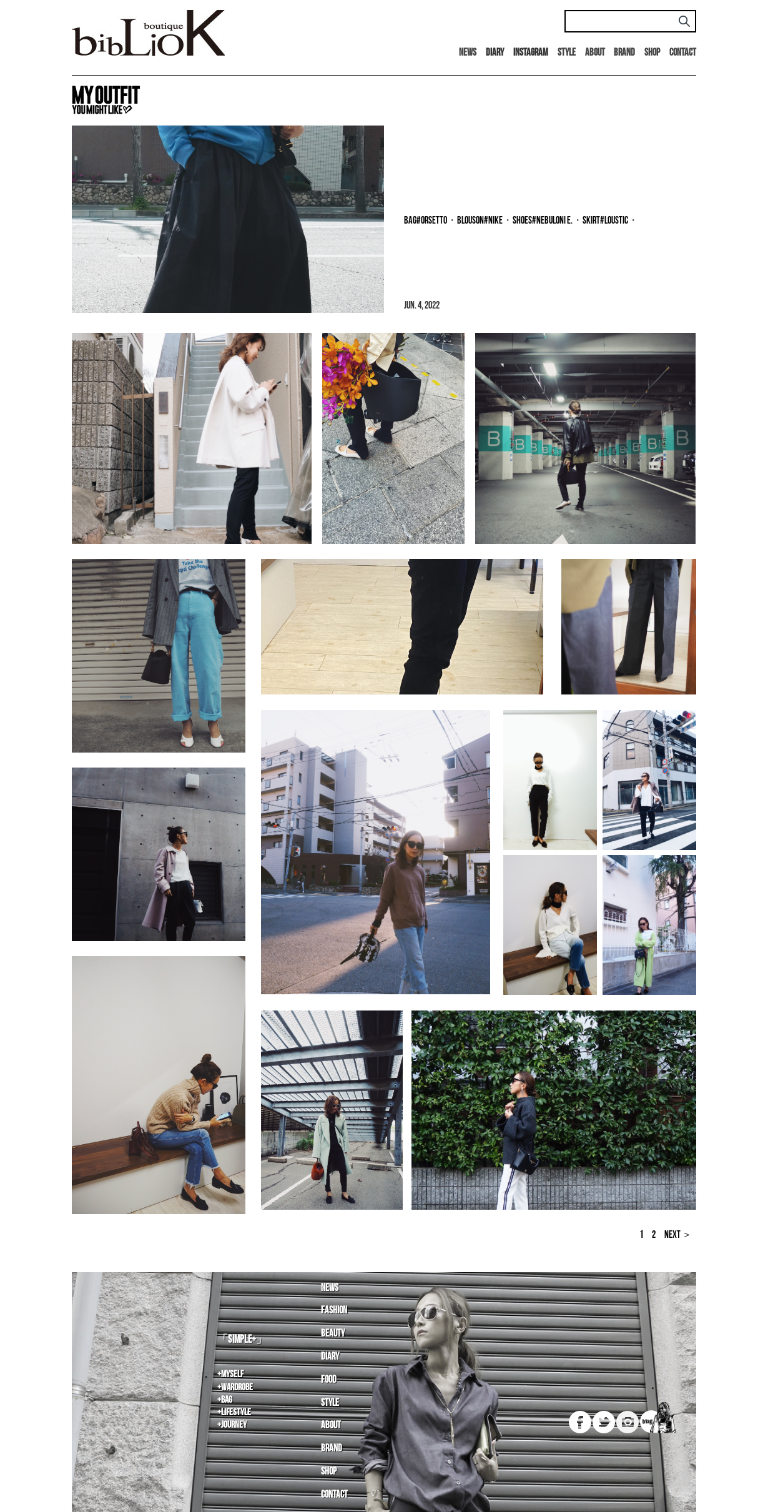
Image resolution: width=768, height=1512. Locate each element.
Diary (330, 1357)
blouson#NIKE (480, 221)
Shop (652, 53)
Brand (624, 53)
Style (567, 53)
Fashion (334, 1311)
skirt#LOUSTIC (605, 221)
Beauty (333, 1334)
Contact (682, 53)
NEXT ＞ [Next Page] (678, 1235)
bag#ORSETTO (425, 221)
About (595, 53)
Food (329, 1380)
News (467, 53)
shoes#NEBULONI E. (543, 221)
